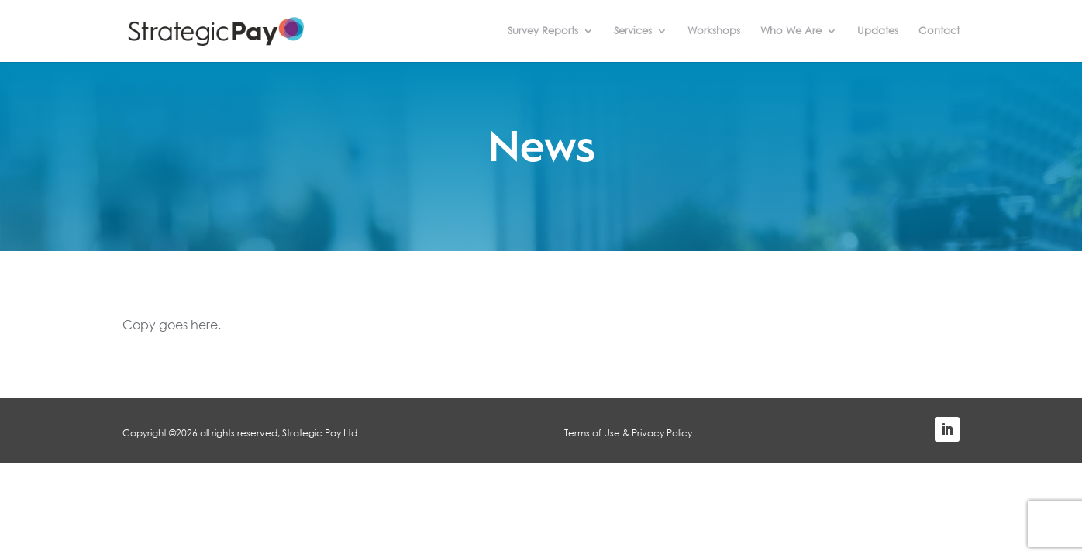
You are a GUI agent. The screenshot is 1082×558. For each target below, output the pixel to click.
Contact (939, 32)
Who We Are (791, 32)
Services (633, 32)
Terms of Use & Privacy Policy (628, 432)
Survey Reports (543, 32)
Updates (877, 32)
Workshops (713, 32)
